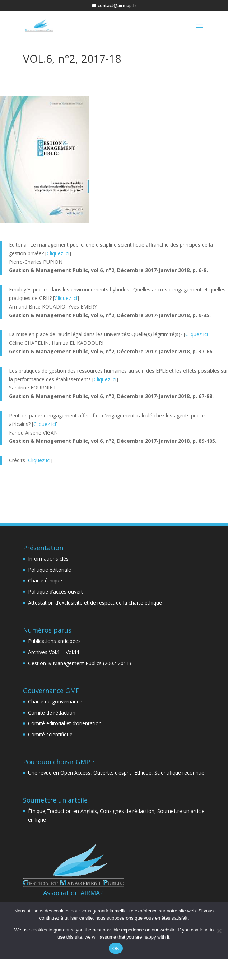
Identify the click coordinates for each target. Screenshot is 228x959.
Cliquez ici (58, 253)
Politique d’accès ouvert (55, 591)
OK (115, 948)
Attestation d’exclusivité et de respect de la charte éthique (95, 602)
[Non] (219, 930)
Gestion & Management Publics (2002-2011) (79, 663)
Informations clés (48, 558)
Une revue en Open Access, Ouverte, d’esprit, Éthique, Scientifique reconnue (116, 772)
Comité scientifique (50, 734)
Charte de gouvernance (55, 701)
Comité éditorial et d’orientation (65, 723)
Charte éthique (45, 580)
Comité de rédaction (51, 712)
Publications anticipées (54, 641)
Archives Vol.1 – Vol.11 (54, 652)
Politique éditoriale (49, 569)
